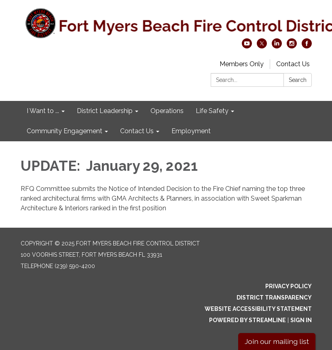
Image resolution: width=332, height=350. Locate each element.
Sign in (301, 320)
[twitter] (262, 46)
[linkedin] (277, 46)
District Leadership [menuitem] (105, 111)
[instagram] (292, 46)
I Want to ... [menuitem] (43, 111)
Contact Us (293, 64)
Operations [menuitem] (167, 111)
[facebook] (307, 46)
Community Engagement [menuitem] (64, 131)
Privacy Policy (288, 286)
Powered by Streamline (247, 320)
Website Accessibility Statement (258, 309)
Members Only (242, 64)
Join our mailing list (277, 341)
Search (298, 80)
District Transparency (274, 297)
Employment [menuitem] (191, 131)
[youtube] (247, 46)
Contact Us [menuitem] (137, 131)
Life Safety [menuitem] (212, 111)
